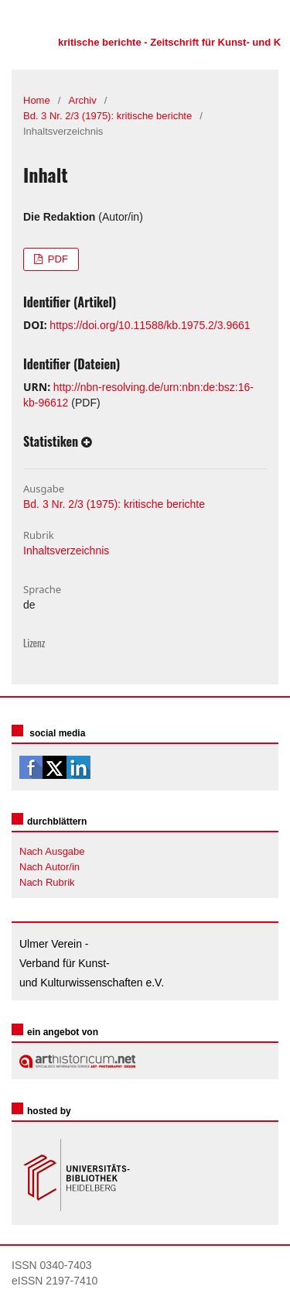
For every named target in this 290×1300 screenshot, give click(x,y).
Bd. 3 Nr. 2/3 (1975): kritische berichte (107, 116)
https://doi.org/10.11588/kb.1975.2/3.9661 (149, 325)
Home (36, 100)
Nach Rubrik (47, 882)
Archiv (83, 100)
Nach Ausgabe (52, 851)
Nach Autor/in (49, 867)
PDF (56, 259)
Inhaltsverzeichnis (66, 550)
